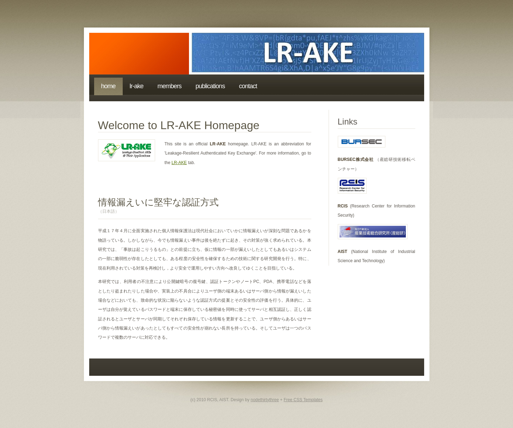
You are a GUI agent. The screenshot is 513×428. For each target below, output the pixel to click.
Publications (210, 86)
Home (108, 86)
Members (170, 86)
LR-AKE (136, 86)
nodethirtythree (265, 399)
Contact (248, 86)
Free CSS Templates (303, 399)
